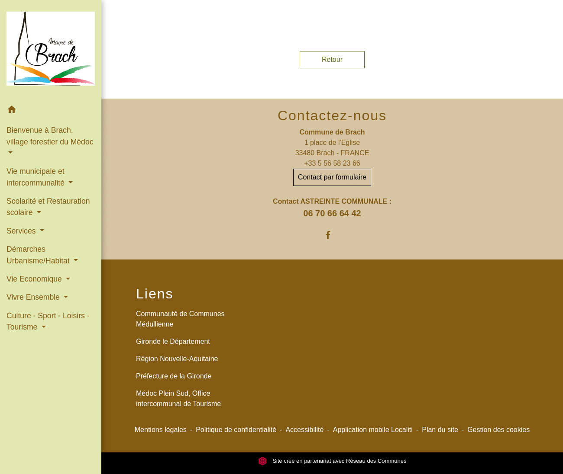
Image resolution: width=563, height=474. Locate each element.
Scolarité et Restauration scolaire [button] (48, 207)
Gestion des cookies (498, 429)
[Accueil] (50, 50)
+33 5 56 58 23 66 (332, 163)
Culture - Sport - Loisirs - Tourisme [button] (48, 321)
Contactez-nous (332, 115)
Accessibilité (304, 429)
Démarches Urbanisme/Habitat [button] (39, 255)
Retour (332, 59)
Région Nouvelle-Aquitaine (177, 358)
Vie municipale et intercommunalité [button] (36, 177)
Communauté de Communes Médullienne (180, 319)
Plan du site (440, 429)
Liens (155, 293)
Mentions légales (161, 429)
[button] (50, 111)
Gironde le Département (173, 341)
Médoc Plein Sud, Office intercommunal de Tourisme (178, 398)
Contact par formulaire (332, 177)
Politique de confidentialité (236, 429)
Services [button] (22, 231)
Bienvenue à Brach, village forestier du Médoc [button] (49, 136)
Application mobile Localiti (373, 429)
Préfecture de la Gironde (173, 376)
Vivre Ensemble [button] (34, 297)
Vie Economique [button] (35, 279)
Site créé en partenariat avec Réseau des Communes (332, 461)
